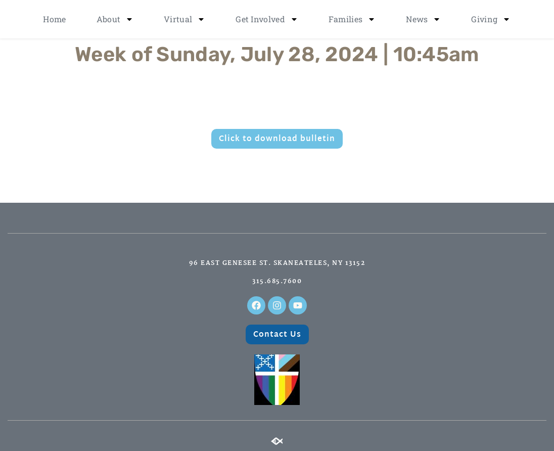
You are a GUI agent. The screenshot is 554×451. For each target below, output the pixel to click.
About (115, 19)
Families (352, 19)
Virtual (184, 19)
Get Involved (267, 19)
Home (54, 19)
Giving (491, 19)
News (423, 19)
